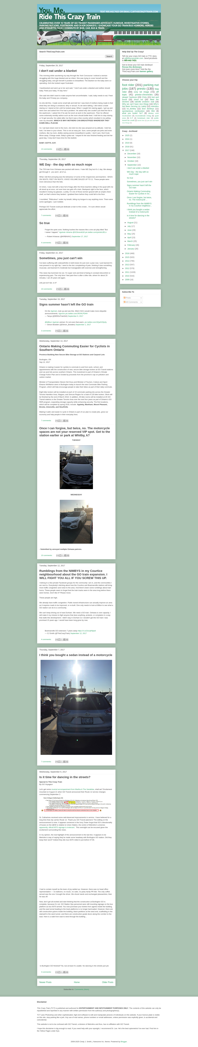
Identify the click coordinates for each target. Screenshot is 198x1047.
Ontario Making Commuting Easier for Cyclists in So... (139, 192)
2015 (127, 257)
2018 (127, 147)
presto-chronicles (144, 94)
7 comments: (46, 215)
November (132, 157)
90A (153, 111)
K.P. (131, 118)
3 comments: (46, 331)
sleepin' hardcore (129, 97)
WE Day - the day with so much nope (65, 164)
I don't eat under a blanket (58, 70)
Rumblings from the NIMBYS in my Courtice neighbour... (139, 204)
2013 (127, 265)
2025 (127, 135)
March (130, 241)
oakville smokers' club (144, 102)
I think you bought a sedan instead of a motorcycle (75, 655)
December (132, 154)
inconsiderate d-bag (143, 116)
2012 (127, 268)
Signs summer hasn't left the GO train (66, 304)
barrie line (141, 120)
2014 (127, 261)
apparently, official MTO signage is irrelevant (56, 827)
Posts (127, 298)
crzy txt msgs (141, 92)
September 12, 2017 (78, 633)
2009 (127, 279)
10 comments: (47, 289)
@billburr (48, 322)
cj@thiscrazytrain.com (133, 58)
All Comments (131, 302)
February (131, 245)
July (129, 226)
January (131, 249)
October (131, 161)
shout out (138, 99)
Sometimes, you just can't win (60, 258)
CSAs (144, 97)
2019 (127, 143)
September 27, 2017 (80, 236)
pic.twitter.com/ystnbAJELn (96, 232)
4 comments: (46, 243)
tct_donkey (131, 109)
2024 (127, 139)
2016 (127, 253)
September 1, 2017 (83, 325)
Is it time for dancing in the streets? (64, 777)
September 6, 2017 (75, 316)
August (130, 222)
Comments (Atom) (82, 989)
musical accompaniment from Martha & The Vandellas (72, 789)
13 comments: (47, 149)
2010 (127, 276)
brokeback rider (143, 118)
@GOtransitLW (79, 232)
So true (44, 223)
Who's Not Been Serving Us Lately (140, 105)
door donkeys (148, 109)
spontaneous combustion (133, 111)
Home (77, 982)
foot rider (128, 85)
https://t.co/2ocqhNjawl (87, 631)
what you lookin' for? (132, 113)
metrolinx (155, 106)
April (129, 237)
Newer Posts (45, 982)
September (132, 165)
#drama (69, 232)
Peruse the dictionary (132, 67)
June (129, 230)
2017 (127, 150)
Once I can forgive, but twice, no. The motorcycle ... (139, 198)
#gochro (62, 313)
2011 (127, 272)
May (129, 234)
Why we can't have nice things (135, 104)
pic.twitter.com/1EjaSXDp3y (96, 322)
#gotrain (62, 232)
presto (141, 88)
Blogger (124, 1042)
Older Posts (107, 982)
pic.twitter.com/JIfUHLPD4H (76, 313)
